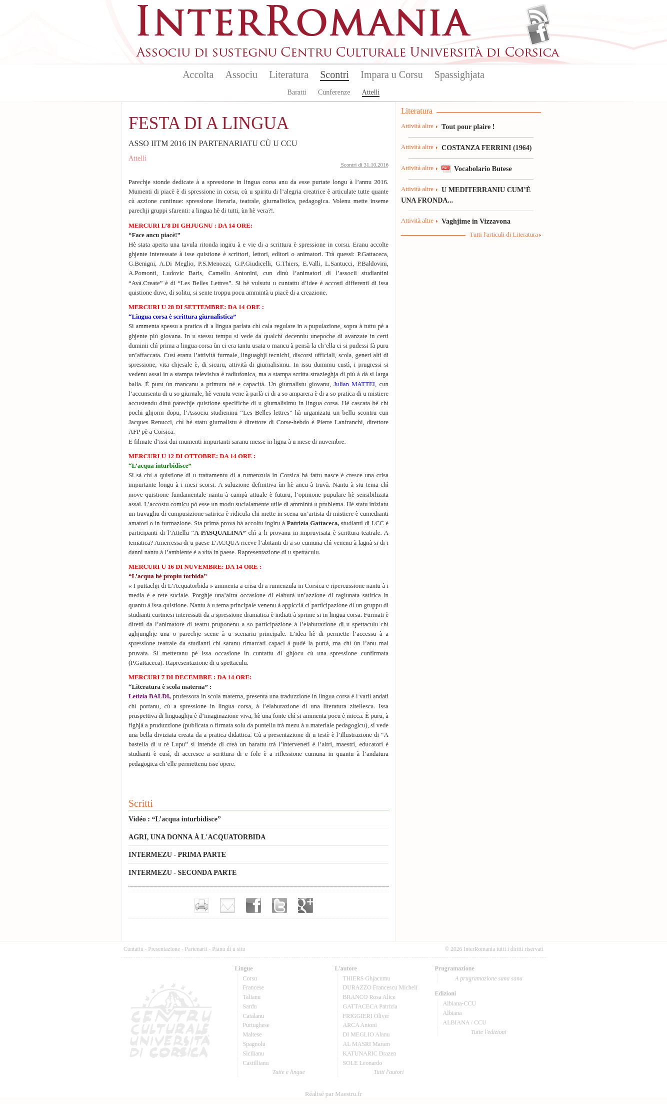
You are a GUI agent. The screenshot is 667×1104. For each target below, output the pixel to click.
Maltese (252, 1034)
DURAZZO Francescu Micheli (380, 987)
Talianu (252, 996)
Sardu (250, 1006)
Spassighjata (459, 74)
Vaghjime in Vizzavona (476, 221)
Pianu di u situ (228, 949)
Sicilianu (253, 1053)
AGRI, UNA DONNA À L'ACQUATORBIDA (197, 837)
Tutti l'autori (389, 1071)
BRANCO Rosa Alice (369, 996)
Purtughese (256, 1024)
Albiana (452, 1012)
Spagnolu (254, 1043)
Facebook (538, 33)
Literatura (288, 74)
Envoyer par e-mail (228, 905)
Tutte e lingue (288, 1071)
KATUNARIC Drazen (369, 1053)
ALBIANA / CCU (464, 1022)
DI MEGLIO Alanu (366, 1034)
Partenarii (196, 949)
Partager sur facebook (254, 905)
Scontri (334, 74)
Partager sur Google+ (306, 905)
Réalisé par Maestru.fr (333, 1093)
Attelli (371, 92)
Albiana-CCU (459, 1003)
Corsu (250, 978)
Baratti (297, 92)
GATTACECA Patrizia (370, 1006)
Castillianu (256, 1062)
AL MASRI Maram (366, 1043)
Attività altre (417, 126)
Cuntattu (134, 949)
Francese (253, 987)
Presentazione (164, 949)
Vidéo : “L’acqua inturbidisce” (174, 819)
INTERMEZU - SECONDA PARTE (182, 872)
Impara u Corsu (391, 74)
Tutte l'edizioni (488, 1031)
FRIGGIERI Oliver (366, 1015)
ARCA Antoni (360, 1024)
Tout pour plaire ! (468, 127)
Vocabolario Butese (483, 169)
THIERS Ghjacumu (366, 978)
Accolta (198, 74)
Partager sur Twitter (280, 905)
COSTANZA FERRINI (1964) (487, 148)
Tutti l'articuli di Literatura (504, 234)
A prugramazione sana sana (488, 978)
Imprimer (202, 905)
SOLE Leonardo (362, 1062)
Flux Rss (538, 17)
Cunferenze (334, 92)
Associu (242, 74)
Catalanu (253, 1015)
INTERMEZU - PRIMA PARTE (177, 854)
